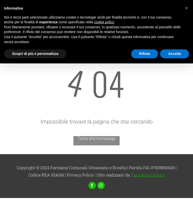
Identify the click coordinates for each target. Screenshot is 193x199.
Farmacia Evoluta (148, 174)
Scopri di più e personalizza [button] (35, 54)
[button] (186, 8)
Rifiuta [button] (144, 54)
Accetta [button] (174, 54)
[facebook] (92, 186)
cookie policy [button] (104, 22)
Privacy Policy (80, 174)
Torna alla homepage (96, 138)
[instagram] (101, 186)
